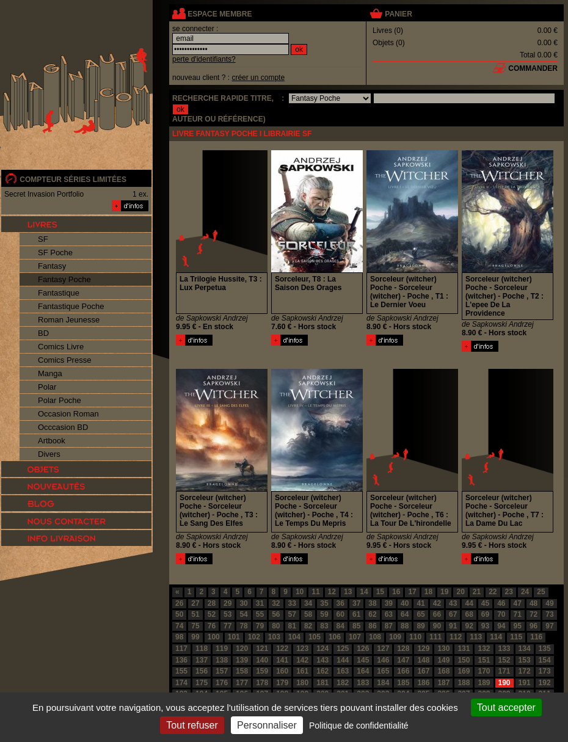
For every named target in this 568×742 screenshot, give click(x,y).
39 (389, 603)
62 (372, 614)
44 (469, 603)
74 (179, 626)
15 (380, 591)
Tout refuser (191, 725)
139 (242, 660)
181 (322, 682)
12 (332, 591)
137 (201, 660)
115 (516, 637)
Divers (49, 454)
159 (262, 671)
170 (484, 671)
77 (227, 626)
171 (504, 671)
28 (212, 603)
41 (420, 603)
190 (504, 682)
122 (282, 648)
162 (322, 671)
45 (485, 603)
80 (276, 626)
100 (214, 637)
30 (243, 603)
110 (415, 637)
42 (437, 603)
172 (525, 671)
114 (496, 637)
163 (343, 671)
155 (181, 671)
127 (383, 648)
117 (181, 648)
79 (260, 626)
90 (437, 626)
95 (518, 626)
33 (292, 603)
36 (340, 603)
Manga (50, 373)
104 (294, 637)
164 (363, 671)
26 (179, 603)
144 (343, 660)
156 (201, 671)
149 (443, 660)
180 (302, 682)
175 (201, 682)
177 (242, 682)
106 (335, 637)
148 (423, 660)
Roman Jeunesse (69, 319)
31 (260, 603)
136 (181, 660)
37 (356, 603)
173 (545, 671)
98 (179, 637)
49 (549, 603)
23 (509, 591)
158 (242, 671)
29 (227, 603)
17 (412, 591)
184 (383, 682)
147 (403, 660)
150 (463, 660)
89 (420, 626)
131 (463, 648)
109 (395, 637)
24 (525, 591)
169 (463, 671)
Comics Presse (64, 360)
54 (243, 614)
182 (343, 682)
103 (274, 637)
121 (262, 648)
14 (364, 591)
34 (308, 603)
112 (456, 637)
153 (525, 660)
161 (302, 671)
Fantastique (58, 292)
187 (443, 682)
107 (355, 637)
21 (477, 591)
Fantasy (52, 266)
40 (405, 603)
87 (389, 626)
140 (262, 660)
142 (302, 660)
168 (443, 671)
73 (549, 614)
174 (181, 682)
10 (300, 591)
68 (469, 614)
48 (533, 603)
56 (276, 614)
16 (396, 591)
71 (518, 614)
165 (383, 671)
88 (405, 626)
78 (243, 626)
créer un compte (258, 77)
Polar (47, 386)
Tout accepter (506, 707)
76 (212, 626)
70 (501, 614)
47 (518, 603)
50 (179, 614)
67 (453, 614)
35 (324, 603)
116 (536, 637)
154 (545, 660)
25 (541, 591)
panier (398, 14)
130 (443, 648)
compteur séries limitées (73, 179)
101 (234, 637)
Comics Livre (61, 346)
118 (201, 648)
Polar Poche (59, 400)
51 (195, 614)
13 (348, 591)
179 (282, 682)
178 (262, 682)
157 (222, 671)
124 (322, 648)
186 (423, 682)
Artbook (51, 440)
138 (222, 660)
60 (340, 614)
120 (242, 648)
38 (372, 603)
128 (403, 648)
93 (485, 626)
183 (363, 682)
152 (504, 660)
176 (222, 682)
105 (314, 637)
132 (484, 648)
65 (420, 614)
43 (453, 603)
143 (322, 660)
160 (282, 671)
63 (389, 614)
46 (501, 603)
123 (302, 648)
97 (549, 626)
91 (453, 626)
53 (227, 614)
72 (533, 614)
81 (292, 626)
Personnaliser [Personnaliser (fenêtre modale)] (267, 725)
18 (428, 591)
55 (260, 614)
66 (437, 614)
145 (363, 660)
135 (545, 648)
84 (340, 626)
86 (372, 626)
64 (405, 614)
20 (460, 591)
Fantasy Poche (64, 279)
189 (484, 682)
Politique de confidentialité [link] (359, 725)
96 (533, 626)
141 (282, 660)
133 (504, 648)
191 (525, 682)
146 (383, 660)
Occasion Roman (68, 413)
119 (222, 648)
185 (403, 682)
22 (493, 591)
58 (308, 614)
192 (545, 682)
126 (363, 648)
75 (195, 626)
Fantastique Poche (71, 306)
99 (195, 637)
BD (43, 333)
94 (501, 626)
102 (254, 637)
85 (356, 626)
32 (276, 603)
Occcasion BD (63, 427)
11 (315, 591)
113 (476, 637)
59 (324, 614)
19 (444, 591)
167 (423, 671)
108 (375, 637)
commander (533, 68)
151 (484, 660)
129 (423, 648)
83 (324, 626)
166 (403, 671)
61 (356, 614)
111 (435, 637)
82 (308, 626)
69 (485, 614)
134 (525, 648)
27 (195, 603)
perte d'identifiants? (204, 59)
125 (343, 648)
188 (463, 682)
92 (469, 626)
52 (212, 614)
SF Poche (55, 252)
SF (43, 239)
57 (292, 614)
